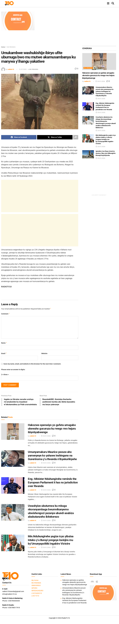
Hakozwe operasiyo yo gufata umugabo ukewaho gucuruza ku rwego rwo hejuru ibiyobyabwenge (52, 429)
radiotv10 (11, 69)
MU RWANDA (11, 47)
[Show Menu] (108, 3)
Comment (5, 314)
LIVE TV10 (35, 596)
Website (44, 353)
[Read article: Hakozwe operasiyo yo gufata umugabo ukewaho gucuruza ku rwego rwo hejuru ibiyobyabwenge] (12, 431)
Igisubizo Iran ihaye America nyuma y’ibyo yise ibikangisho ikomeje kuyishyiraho (106, 153)
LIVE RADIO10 (36, 593)
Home (3, 47)
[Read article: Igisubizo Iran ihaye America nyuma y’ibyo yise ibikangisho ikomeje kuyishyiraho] (88, 154)
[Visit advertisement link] (18, 21)
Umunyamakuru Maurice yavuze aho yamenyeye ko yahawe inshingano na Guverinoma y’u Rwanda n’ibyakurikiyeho (52, 455)
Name (4, 343)
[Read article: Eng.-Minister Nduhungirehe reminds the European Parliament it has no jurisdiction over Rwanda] (12, 485)
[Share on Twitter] (54, 137)
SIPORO (34, 588)
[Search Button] (113, 3)
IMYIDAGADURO (37, 591)
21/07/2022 (23, 69)
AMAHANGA (36, 585)
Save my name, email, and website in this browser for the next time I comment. (32, 364)
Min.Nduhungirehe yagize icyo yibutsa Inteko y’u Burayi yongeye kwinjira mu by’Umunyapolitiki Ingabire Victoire (50, 540)
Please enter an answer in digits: (13, 369)
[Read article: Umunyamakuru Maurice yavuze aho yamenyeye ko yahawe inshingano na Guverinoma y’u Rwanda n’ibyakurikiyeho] (12, 458)
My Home (34, 580)
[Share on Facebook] (18, 137)
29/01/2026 (46, 436)
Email (4, 353)
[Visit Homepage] (9, 3)
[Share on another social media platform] (75, 137)
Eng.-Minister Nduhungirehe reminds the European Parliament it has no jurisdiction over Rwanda (53, 482)
